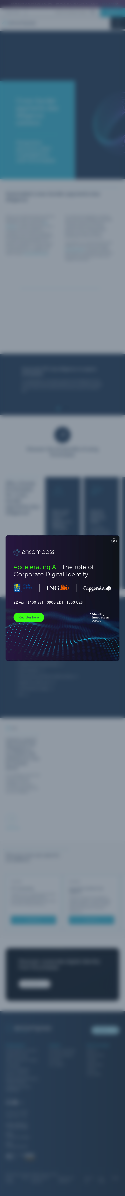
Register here (29, 617)
